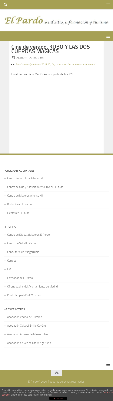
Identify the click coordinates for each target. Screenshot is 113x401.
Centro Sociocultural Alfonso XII (25, 178)
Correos (11, 260)
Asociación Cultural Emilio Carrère (26, 325)
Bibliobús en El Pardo (19, 204)
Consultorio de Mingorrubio (23, 252)
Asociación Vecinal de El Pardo (24, 317)
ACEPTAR (58, 398)
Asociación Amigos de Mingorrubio (27, 334)
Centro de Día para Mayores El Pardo (28, 234)
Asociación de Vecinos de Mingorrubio (29, 343)
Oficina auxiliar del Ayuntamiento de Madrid (32, 286)
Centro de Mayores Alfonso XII (25, 195)
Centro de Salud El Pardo (21, 243)
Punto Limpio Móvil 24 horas (24, 295)
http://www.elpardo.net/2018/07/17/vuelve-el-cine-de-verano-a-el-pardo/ (53, 64)
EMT (10, 269)
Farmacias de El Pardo (20, 278)
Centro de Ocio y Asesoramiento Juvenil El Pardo (35, 187)
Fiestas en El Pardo (18, 213)
